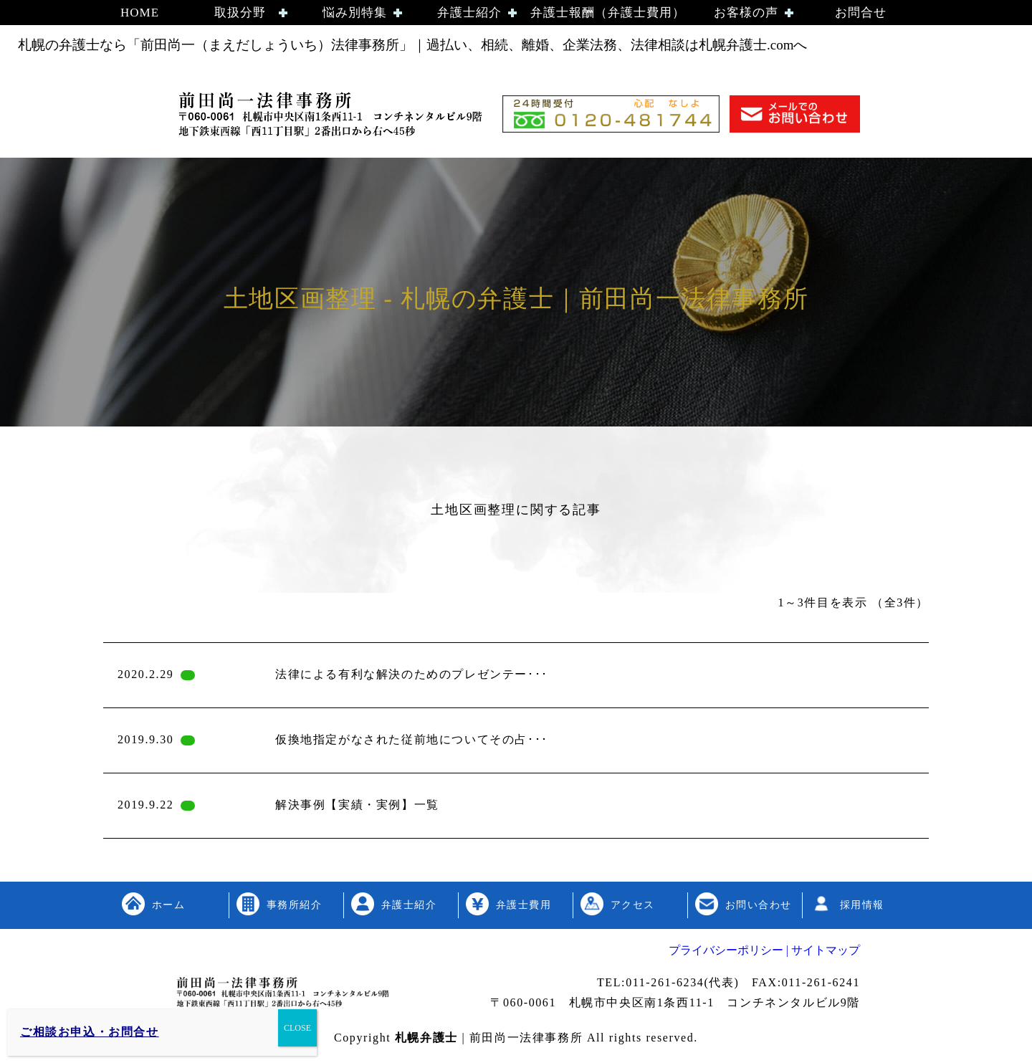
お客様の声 (746, 12)
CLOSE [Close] (297, 1028)
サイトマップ (824, 950)
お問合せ (861, 12)
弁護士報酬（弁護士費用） (607, 12)
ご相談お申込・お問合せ (89, 1032)
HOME (139, 12)
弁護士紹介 (469, 12)
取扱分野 (240, 12)
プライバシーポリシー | (728, 950)
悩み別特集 (354, 12)
